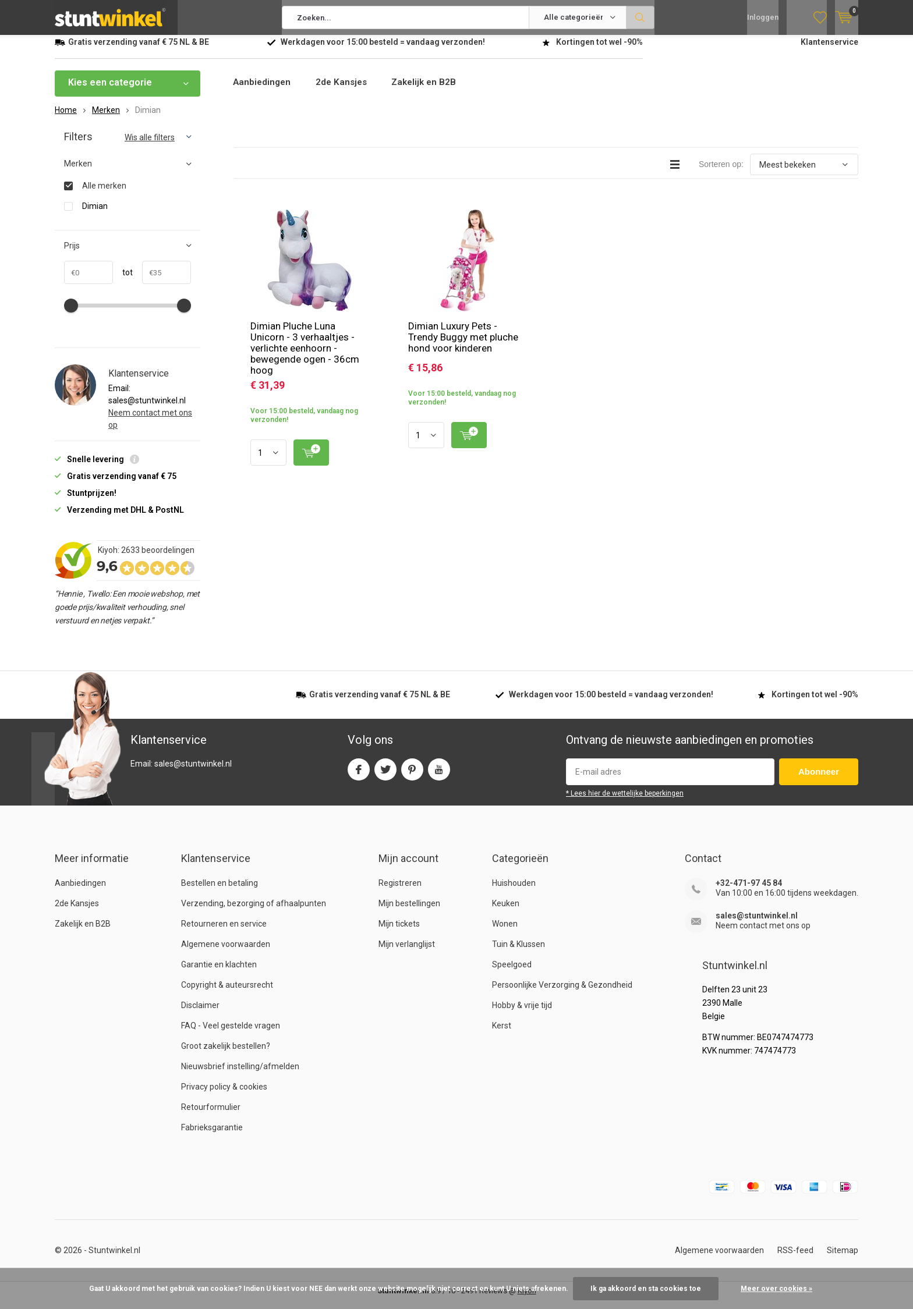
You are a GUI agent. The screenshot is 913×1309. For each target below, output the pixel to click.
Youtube (439, 775)
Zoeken (640, 17)
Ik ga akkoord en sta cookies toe (645, 1289)
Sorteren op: (721, 173)
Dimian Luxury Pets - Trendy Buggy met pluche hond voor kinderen (463, 346)
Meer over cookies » (776, 1289)
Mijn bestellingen (409, 912)
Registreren (400, 891)
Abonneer (818, 780)
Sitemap (842, 1259)
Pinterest (412, 775)
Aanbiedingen (263, 91)
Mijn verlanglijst (406, 952)
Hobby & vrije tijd (522, 1014)
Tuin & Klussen (518, 952)
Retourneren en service (224, 932)
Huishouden (514, 891)
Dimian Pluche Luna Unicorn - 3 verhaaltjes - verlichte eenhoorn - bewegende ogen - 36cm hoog (304, 357)
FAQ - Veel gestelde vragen (230, 1034)
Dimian (95, 214)
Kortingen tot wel (599, 50)
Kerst (501, 1034)
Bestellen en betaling (219, 891)
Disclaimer (200, 1014)
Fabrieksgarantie (212, 1136)
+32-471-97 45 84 (749, 891)
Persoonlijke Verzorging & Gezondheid (562, 993)
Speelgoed (512, 973)
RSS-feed (795, 1259)
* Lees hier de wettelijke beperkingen (625, 802)
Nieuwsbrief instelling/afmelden (240, 1075)
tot (123, 281)
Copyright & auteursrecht (227, 993)
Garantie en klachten (219, 973)
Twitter (385, 775)
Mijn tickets (399, 932)
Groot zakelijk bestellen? (225, 1054)
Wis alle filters (150, 146)
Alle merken (104, 194)
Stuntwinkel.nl (114, 1259)
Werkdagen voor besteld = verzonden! (383, 50)
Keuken (505, 912)
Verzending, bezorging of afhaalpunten (253, 912)
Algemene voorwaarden (225, 952)
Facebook (359, 775)
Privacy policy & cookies (224, 1095)
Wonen (505, 932)
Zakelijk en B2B (432, 91)
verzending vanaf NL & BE (138, 50)
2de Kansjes (346, 91)
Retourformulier (210, 1115)
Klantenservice (829, 50)
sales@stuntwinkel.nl (757, 924)
